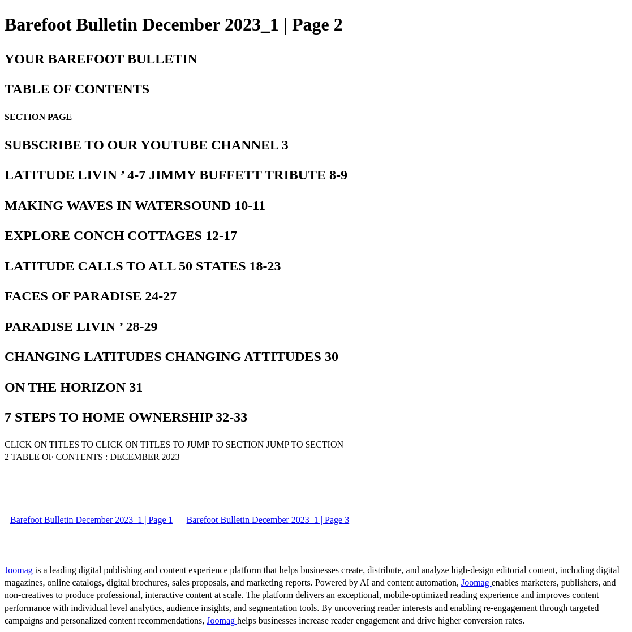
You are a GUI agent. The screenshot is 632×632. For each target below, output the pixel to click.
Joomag (20, 570)
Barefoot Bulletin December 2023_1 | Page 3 (268, 519)
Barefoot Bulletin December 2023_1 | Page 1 (91, 519)
